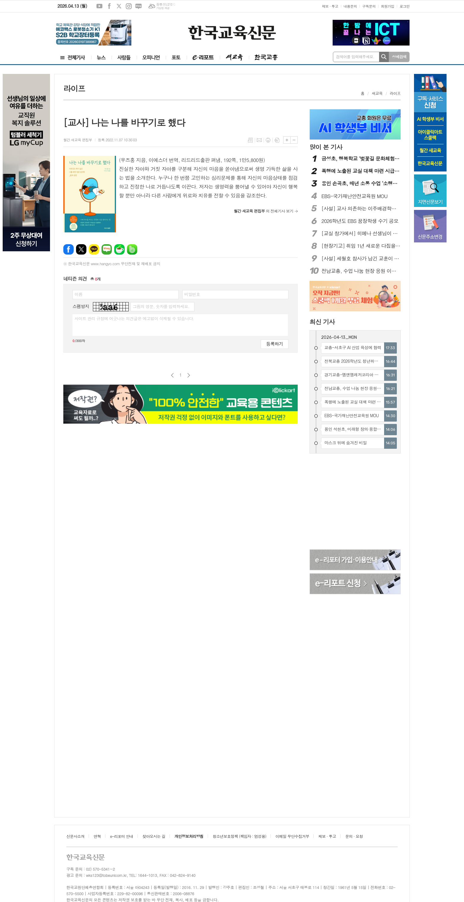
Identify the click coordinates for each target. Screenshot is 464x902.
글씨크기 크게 (287, 140)
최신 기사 (322, 321)
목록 (250, 140)
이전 (172, 375)
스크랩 (277, 140)
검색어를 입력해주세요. (355, 57)
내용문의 (350, 6)
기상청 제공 (163, 8)
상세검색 (399, 56)
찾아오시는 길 (153, 836)
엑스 (119, 6)
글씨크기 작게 (294, 140)
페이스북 (109, 6)
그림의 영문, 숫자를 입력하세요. (161, 306)
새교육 (377, 93)
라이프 (395, 93)
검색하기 (384, 57)
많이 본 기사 (326, 146)
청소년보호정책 (239, 836)
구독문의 (369, 6)
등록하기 (274, 344)
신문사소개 (75, 836)
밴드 (132, 249)
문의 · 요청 (354, 836)
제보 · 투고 (330, 6)
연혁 (97, 836)
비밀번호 (192, 294)
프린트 (268, 140)
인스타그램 (128, 6)
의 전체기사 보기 (263, 211)
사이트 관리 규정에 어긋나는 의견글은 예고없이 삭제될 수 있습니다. (134, 318)
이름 (78, 294)
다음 (188, 375)
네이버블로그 (138, 6)
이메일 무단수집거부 (292, 836)
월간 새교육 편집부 (77, 139)
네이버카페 (119, 249)
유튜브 (99, 6)
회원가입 (387, 6)
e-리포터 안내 (121, 836)
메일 (259, 140)
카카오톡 (94, 249)
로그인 (404, 6)
